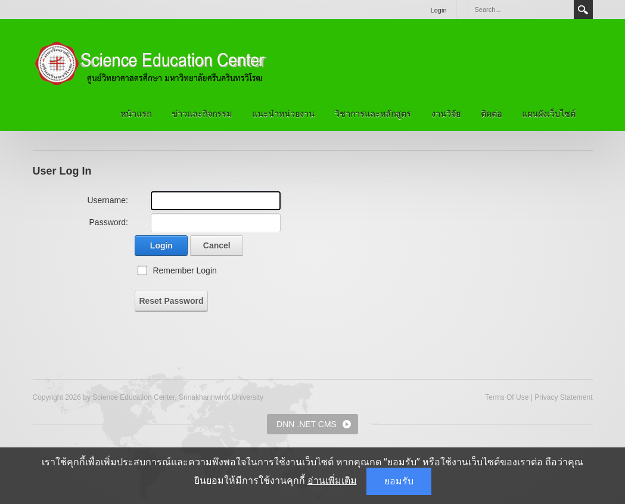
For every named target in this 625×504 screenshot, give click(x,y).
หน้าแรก (135, 114)
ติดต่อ (491, 114)
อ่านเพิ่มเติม (332, 480)
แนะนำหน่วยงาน (283, 114)
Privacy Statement (563, 397)
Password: (108, 222)
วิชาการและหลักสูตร (373, 114)
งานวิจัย (446, 114)
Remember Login (184, 270)
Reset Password (171, 301)
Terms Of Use (506, 397)
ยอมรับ (398, 481)
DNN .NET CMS (306, 424)
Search (583, 9)
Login (439, 10)
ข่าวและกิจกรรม (202, 114)
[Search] (520, 9)
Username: (107, 200)
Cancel (217, 245)
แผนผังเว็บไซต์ (549, 114)
